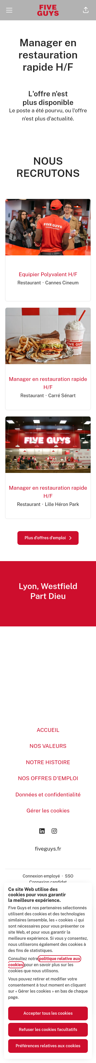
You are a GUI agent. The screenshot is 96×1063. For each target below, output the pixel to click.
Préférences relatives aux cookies (48, 1045)
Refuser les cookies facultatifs (48, 1029)
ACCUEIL (48, 730)
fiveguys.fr (48, 848)
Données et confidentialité (48, 794)
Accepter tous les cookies (47, 1013)
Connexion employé (41, 876)
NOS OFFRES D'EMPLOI (48, 778)
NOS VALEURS (47, 746)
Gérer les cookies (47, 810)
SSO (69, 876)
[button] (86, 10)
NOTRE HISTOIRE (48, 762)
